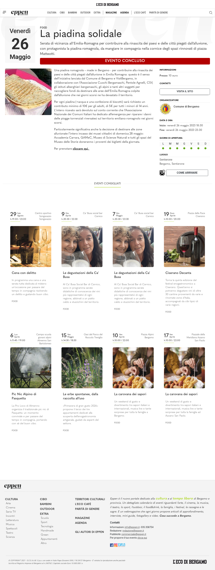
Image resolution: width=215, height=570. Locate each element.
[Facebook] (111, 544)
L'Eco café (83, 504)
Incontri (10, 516)
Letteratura (12, 520)
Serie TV (11, 512)
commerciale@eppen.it (133, 534)
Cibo (43, 499)
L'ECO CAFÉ (140, 12)
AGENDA (124, 12)
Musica (10, 524)
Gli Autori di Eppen (89, 532)
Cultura (11, 499)
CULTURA (51, 12)
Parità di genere (87, 509)
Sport (44, 522)
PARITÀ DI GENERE (158, 12)
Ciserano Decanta (178, 273)
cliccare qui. (81, 148)
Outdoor (47, 509)
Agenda (81, 523)
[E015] (121, 544)
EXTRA (97, 12)
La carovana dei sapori (130, 394)
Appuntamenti (49, 539)
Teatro (9, 533)
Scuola (45, 518)
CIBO (62, 12)
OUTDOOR (85, 12)
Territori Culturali (90, 499)
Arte (8, 503)
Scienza (10, 537)
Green (44, 535)
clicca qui (142, 537)
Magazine (82, 518)
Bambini (46, 504)
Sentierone (166, 159)
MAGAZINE (111, 12)
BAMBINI (72, 12)
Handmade (47, 530)
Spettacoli (11, 528)
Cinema (10, 507)
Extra (44, 514)
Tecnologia (47, 526)
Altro (44, 543)
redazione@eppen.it (133, 530)
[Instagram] (115, 544)
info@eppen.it (132, 527)
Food (43, 27)
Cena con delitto (24, 273)
